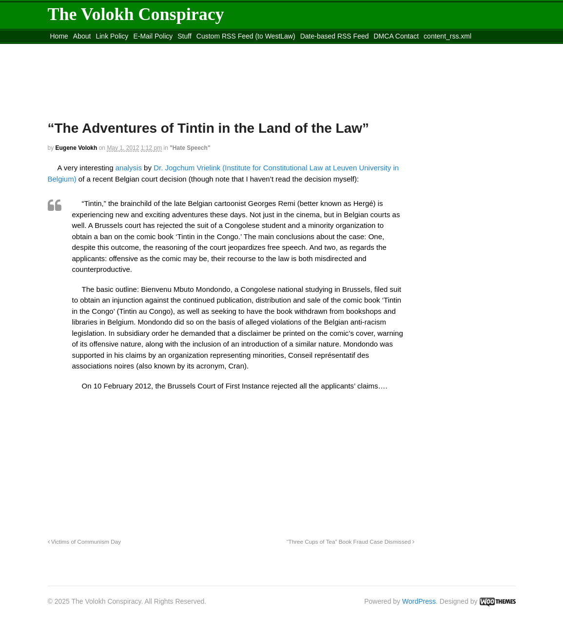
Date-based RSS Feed (334, 36)
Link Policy (112, 36)
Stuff (184, 36)
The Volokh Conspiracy (136, 14)
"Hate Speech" (190, 147)
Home (59, 36)
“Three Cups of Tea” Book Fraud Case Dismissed (350, 541)
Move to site (188, 48)
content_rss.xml (447, 36)
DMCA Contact (396, 36)
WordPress (419, 601)
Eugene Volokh (76, 147)
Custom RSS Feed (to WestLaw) (245, 36)
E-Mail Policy (153, 36)
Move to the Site (101, 48)
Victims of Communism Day (84, 541)
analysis (129, 168)
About (82, 36)
